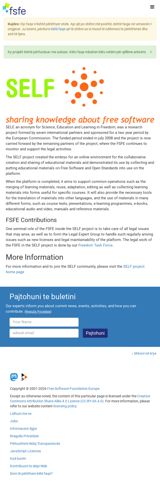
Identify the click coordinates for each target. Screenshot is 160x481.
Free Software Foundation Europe (73, 389)
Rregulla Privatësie (24, 436)
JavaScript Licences (25, 451)
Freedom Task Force (95, 245)
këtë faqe (58, 29)
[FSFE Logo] (14, 8)
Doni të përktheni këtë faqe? (31, 474)
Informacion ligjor (23, 429)
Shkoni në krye (145, 353)
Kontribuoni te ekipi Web (28, 466)
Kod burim (18, 459)
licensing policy (64, 406)
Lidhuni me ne (20, 414)
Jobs (14, 421)
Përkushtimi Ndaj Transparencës (35, 444)
